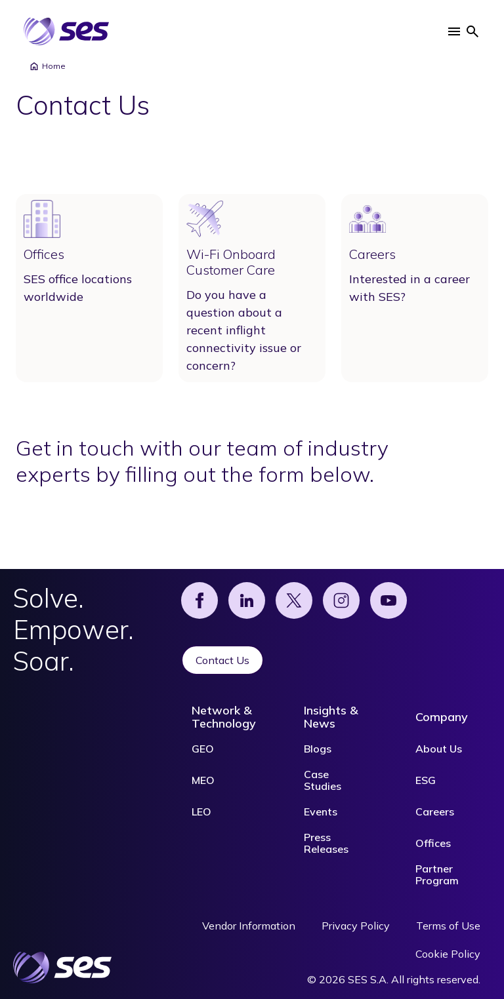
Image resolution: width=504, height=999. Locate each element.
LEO (201, 811)
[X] (294, 600)
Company (441, 717)
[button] (454, 31)
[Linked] (246, 600)
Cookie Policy (447, 953)
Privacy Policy (356, 925)
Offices (433, 843)
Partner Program (437, 874)
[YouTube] (388, 600)
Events (320, 811)
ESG (425, 780)
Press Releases (326, 843)
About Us (438, 748)
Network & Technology (224, 717)
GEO (203, 748)
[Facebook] (199, 600)
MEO (203, 780)
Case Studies (322, 780)
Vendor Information (248, 925)
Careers (434, 811)
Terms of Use (448, 925)
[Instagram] (341, 600)
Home (47, 66)
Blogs (317, 748)
